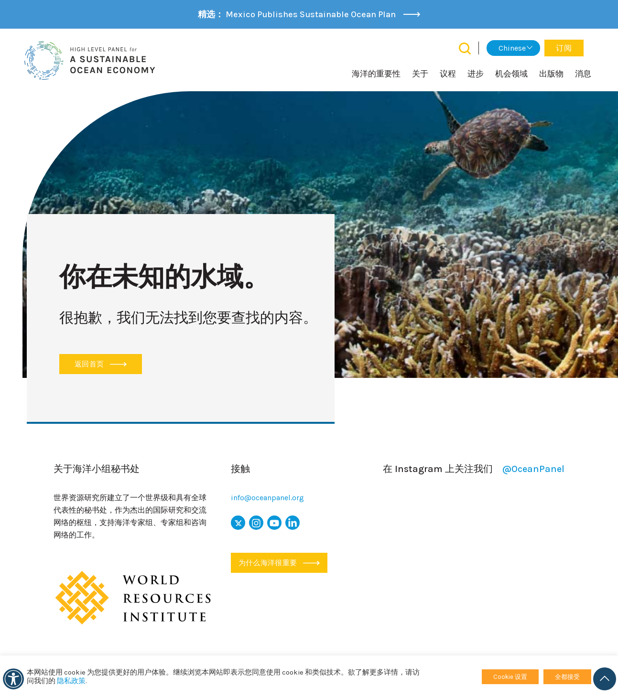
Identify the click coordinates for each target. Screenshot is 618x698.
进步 (475, 73)
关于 (420, 73)
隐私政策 (71, 681)
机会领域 (511, 73)
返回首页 (101, 364)
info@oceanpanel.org (267, 497)
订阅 (564, 48)
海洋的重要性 (376, 73)
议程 (448, 73)
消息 (583, 73)
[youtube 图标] (274, 522)
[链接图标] (292, 522)
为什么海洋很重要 (279, 562)
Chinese (512, 48)
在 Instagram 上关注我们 (473, 469)
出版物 (551, 73)
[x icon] (238, 522)
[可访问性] (13, 678)
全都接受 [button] (567, 676)
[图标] (256, 522)
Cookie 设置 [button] (510, 676)
